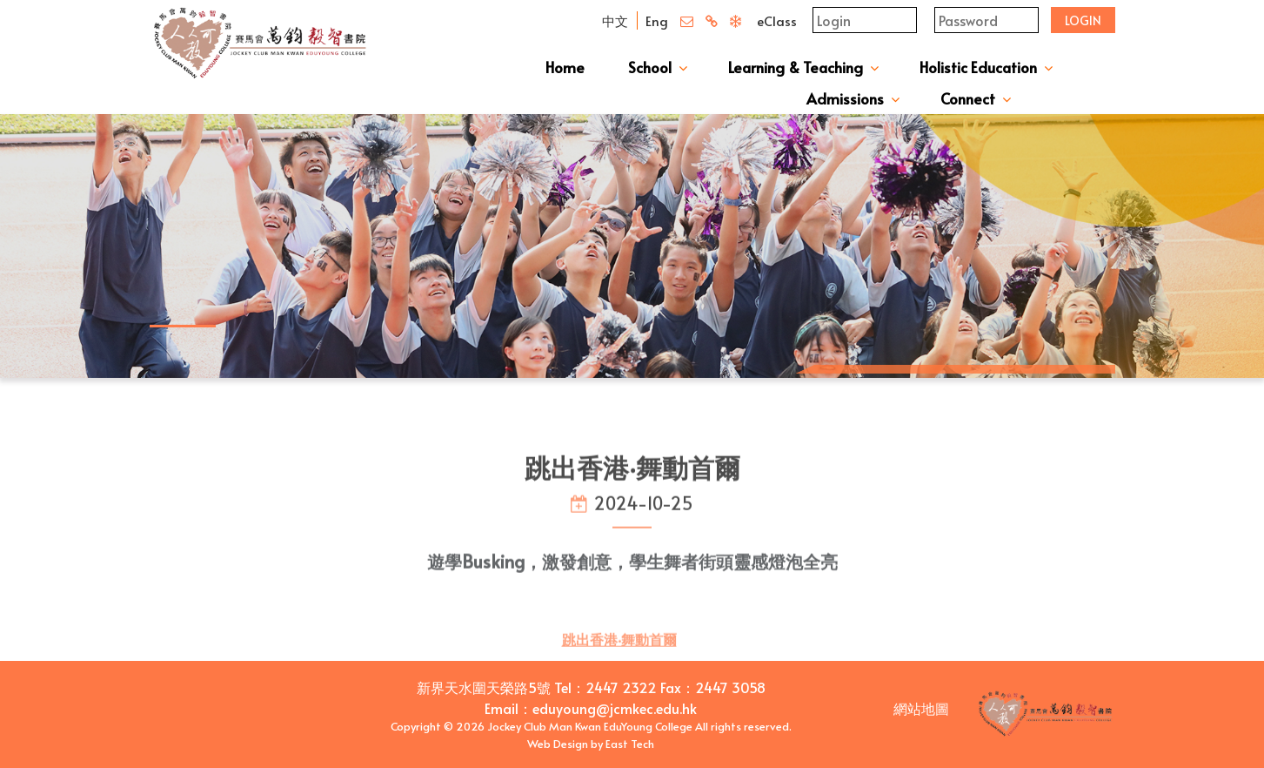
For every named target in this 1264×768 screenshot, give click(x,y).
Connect (967, 98)
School (650, 67)
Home (565, 67)
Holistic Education (978, 67)
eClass (777, 20)
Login (1083, 20)
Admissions (845, 98)
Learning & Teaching (795, 67)
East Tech (629, 743)
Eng (656, 20)
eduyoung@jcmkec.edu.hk (614, 707)
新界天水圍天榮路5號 (484, 687)
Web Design (557, 743)
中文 (615, 20)
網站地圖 (921, 707)
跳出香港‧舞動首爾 (619, 653)
